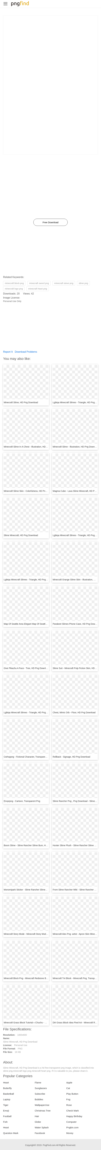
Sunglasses (41, 1088)
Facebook (40, 1133)
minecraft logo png (14, 288)
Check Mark (72, 1110)
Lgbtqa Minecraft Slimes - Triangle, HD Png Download (30, 579)
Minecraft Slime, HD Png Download (21, 402)
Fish (5, 1122)
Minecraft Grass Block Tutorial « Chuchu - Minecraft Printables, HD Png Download (43, 1022)
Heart (6, 1082)
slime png (83, 283)
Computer (71, 1122)
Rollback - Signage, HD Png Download (71, 757)
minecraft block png (14, 283)
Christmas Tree (43, 1110)
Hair (37, 1116)
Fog (68, 1099)
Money (69, 1133)
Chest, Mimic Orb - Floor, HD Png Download (74, 712)
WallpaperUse (42, 1105)
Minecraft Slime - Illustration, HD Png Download (76, 446)
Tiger (5, 1105)
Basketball (8, 1093)
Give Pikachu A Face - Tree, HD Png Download (26, 668)
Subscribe (40, 1093)
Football (7, 1116)
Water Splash (42, 1127)
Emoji (6, 1110)
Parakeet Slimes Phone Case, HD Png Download (76, 624)
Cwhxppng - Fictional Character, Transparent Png (28, 757)
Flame (38, 1082)
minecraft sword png (39, 283)
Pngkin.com (72, 1127)
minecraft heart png (37, 288)
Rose (69, 1105)
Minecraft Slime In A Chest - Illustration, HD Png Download (32, 446)
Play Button (72, 1093)
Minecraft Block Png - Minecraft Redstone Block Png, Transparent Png (38, 978)
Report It (8, 351)
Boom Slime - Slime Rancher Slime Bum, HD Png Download (33, 845)
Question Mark (10, 1133)
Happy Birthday (74, 1116)
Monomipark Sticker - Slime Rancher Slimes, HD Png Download (35, 889)
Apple (69, 1082)
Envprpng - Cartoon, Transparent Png (22, 801)
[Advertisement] (50, 37)
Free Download (50, 222)
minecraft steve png (63, 283)
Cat (68, 1088)
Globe (38, 1122)
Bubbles (39, 1099)
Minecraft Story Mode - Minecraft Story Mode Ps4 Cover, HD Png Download (40, 934)
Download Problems (26, 351)
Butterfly (7, 1088)
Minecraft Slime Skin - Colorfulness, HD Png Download (30, 491)
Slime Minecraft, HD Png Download (21, 535)
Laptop (6, 1099)
